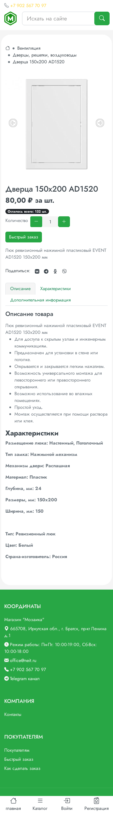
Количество (16, 220)
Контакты (12, 714)
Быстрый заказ (23, 237)
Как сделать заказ (22, 768)
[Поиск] (102, 18)
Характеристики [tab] (55, 288)
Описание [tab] (20, 288)
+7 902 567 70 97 (28, 5)
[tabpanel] (56, 435)
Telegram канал (25, 678)
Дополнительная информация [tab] (40, 300)
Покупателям (16, 750)
